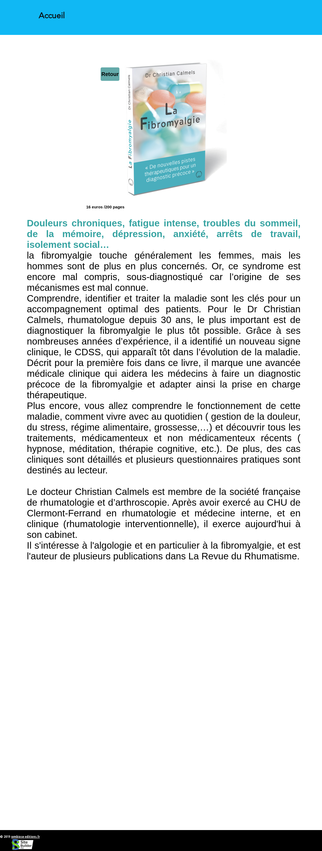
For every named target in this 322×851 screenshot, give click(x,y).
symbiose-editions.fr (25, 836)
